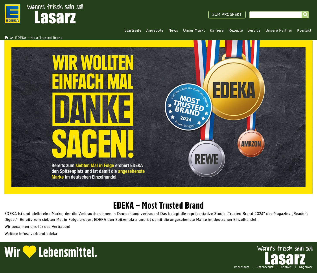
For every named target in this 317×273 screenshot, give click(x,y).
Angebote (306, 267)
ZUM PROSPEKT (227, 14)
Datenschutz (264, 267)
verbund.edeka (44, 233)
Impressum (241, 267)
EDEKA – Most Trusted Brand (39, 37)
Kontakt (286, 267)
